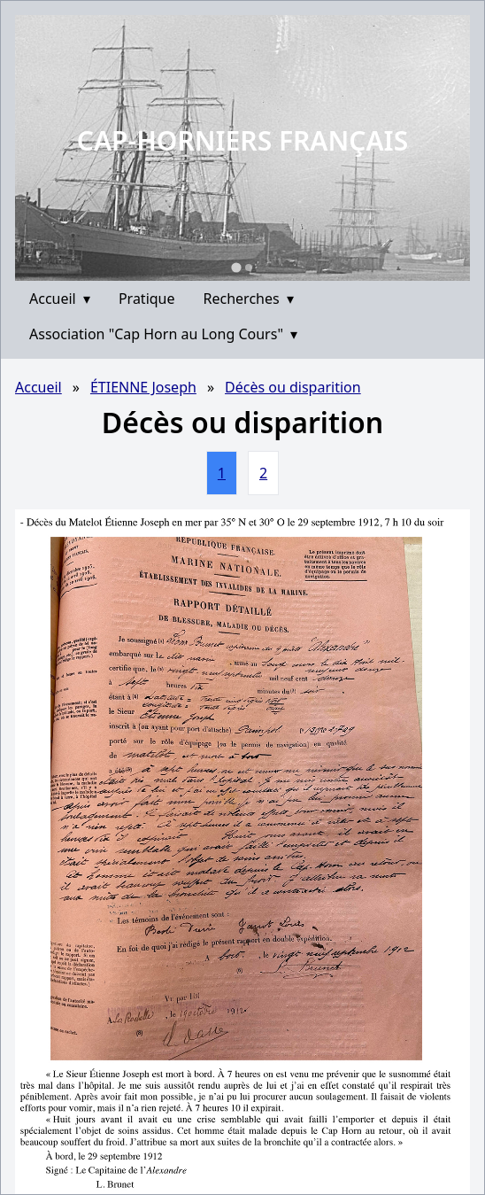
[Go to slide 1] (236, 267)
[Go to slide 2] (248, 267)
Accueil (59, 298)
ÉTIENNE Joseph (143, 387)
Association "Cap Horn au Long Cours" (163, 334)
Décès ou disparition (293, 387)
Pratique (147, 298)
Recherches (249, 298)
